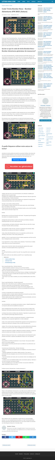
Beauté (40, 144)
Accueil (16, 453)
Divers (48, 131)
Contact (34, 1)
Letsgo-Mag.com (8, 1)
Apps (40, 129)
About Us (40, 1)
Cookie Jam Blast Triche (10, 259)
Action (40, 128)
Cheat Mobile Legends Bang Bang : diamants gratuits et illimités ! (47, 26)
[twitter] (12, 437)
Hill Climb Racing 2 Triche (10, 262)
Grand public (49, 136)
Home (19, 1)
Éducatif (48, 145)
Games (23, 1)
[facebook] (5, 437)
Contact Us (32, 453)
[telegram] (32, 437)
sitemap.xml (37, 453)
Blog (28, 1)
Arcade (40, 131)
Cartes (48, 128)
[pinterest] (19, 437)
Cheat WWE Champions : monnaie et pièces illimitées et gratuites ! (48, 59)
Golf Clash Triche (8, 260)
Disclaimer (21, 453)
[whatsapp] (25, 437)
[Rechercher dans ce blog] (52, 1)
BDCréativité (41, 142)
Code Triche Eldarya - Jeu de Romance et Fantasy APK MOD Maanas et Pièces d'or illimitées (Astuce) (45, 44)
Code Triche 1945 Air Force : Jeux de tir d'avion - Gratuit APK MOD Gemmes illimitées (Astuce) (45, 76)
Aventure (41, 138)
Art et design (41, 133)
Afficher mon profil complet (45, 120)
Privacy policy (26, 453)
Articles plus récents (6, 445)
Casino (48, 129)
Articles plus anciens (31, 445)
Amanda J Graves (45, 105)
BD (39, 140)
